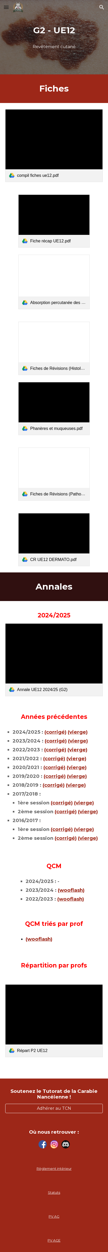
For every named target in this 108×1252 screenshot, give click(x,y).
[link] (54, 145)
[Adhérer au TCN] (54, 1108)
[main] (54, 30)
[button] (6, 7)
